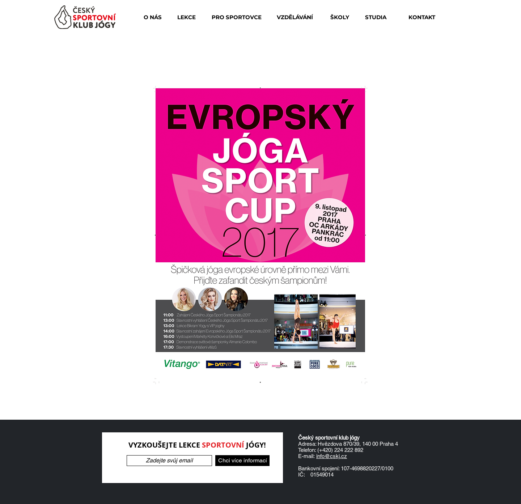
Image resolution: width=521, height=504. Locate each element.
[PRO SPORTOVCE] (236, 17)
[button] (186, 17)
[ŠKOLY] (339, 17)
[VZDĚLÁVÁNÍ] (295, 17)
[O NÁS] (152, 17)
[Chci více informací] (242, 460)
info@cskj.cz (331, 456)
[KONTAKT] (421, 17)
